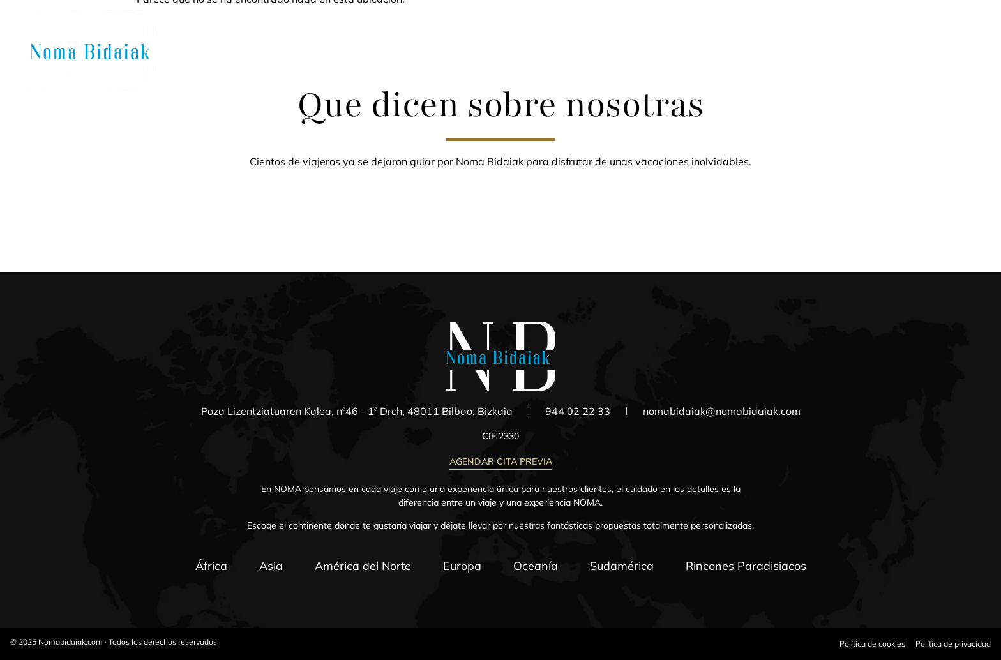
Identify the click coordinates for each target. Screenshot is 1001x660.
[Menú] (961, 44)
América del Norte (363, 566)
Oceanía (535, 566)
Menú (960, 59)
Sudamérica (622, 566)
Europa (462, 566)
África (211, 566)
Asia (271, 566)
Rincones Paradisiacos (746, 566)
